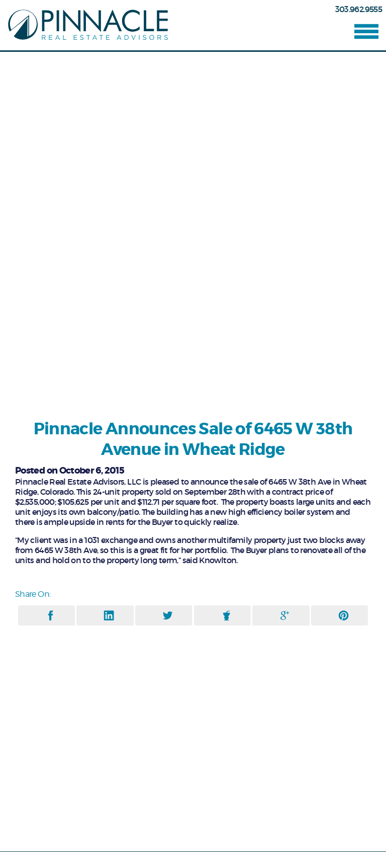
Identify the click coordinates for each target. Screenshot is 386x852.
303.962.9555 (358, 9)
